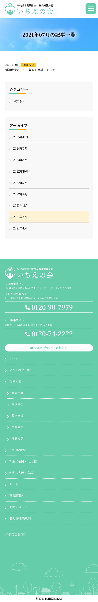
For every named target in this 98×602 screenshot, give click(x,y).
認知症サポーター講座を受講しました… (31, 70)
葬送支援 (17, 415)
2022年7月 (20, 183)
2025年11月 (20, 137)
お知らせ (28, 65)
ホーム (13, 358)
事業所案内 (16, 495)
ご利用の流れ (18, 450)
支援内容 (15, 381)
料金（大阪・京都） (22, 473)
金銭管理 (17, 427)
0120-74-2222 (49, 333)
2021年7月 (20, 217)
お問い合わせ (18, 507)
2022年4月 (20, 194)
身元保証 (17, 393)
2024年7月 (20, 148)
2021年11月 (20, 205)
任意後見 (17, 438)
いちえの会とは (19, 370)
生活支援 (17, 404)
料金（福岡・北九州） (24, 461)
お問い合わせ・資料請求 (49, 348)
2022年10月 (21, 171)
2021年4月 (20, 228)
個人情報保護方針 (21, 518)
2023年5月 (20, 160)
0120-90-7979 (49, 307)
